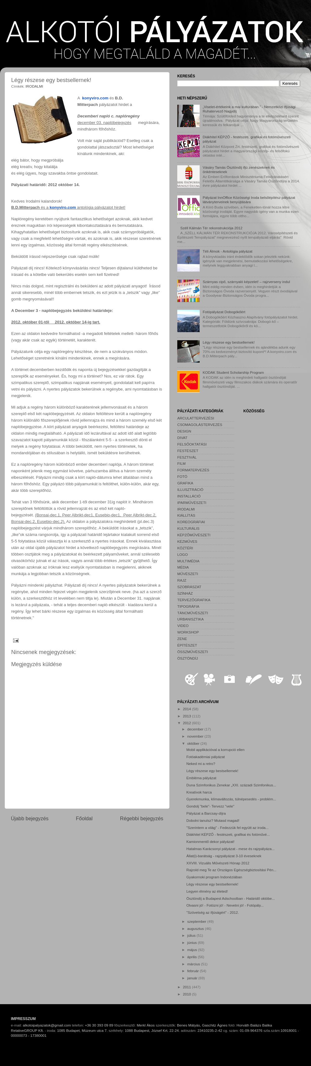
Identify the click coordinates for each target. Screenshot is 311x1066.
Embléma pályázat (201, 778)
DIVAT (182, 438)
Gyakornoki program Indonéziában (214, 877)
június (192, 942)
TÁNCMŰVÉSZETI (192, 613)
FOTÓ (182, 476)
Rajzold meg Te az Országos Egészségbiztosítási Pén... (231, 870)
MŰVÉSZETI (187, 574)
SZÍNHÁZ (185, 593)
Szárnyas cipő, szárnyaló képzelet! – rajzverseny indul (246, 282)
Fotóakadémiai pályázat (205, 757)
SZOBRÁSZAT (189, 587)
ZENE (182, 639)
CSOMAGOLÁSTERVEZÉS (199, 425)
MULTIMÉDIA (188, 561)
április (192, 957)
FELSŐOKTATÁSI (192, 444)
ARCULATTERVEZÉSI (195, 418)
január (192, 978)
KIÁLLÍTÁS (186, 515)
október (193, 743)
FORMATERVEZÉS (193, 470)
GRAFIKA (185, 483)
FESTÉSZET (187, 451)
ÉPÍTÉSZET (187, 645)
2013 (187, 716)
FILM (181, 463)
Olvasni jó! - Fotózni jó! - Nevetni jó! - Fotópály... (225, 905)
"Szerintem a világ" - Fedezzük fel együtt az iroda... (227, 828)
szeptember (197, 921)
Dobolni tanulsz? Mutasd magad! (212, 820)
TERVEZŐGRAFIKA (193, 600)
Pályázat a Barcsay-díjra (206, 813)
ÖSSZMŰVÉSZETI (192, 652)
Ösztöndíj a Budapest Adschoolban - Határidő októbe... (230, 898)
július (192, 935)
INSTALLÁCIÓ (189, 496)
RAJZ (181, 580)
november (195, 736)
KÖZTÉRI (185, 548)
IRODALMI (34, 86)
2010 (187, 994)
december (195, 729)
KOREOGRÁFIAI (191, 522)
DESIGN (184, 431)
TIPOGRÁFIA (188, 606)
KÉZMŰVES (187, 541)
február (193, 971)
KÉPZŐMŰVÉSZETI (194, 535)
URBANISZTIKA (190, 619)
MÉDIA (183, 567)
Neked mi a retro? (200, 764)
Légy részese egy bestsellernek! (229, 342)
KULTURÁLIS (188, 528)
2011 (187, 987)
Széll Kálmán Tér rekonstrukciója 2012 (211, 228)
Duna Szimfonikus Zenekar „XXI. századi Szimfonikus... (231, 785)
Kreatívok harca (199, 792)
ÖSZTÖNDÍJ (187, 658)
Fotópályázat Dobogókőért (224, 312)
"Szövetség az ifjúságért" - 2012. (212, 912)
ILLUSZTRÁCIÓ (190, 489)
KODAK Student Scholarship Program (233, 372)
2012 (187, 723)
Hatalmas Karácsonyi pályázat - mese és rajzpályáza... (230, 849)
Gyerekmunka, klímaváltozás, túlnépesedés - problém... (231, 799)
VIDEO (182, 626)
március (194, 964)
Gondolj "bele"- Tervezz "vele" (210, 806)
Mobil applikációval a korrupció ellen (215, 750)
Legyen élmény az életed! (207, 891)
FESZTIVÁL (187, 457)
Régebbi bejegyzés (141, 818)
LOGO (182, 554)
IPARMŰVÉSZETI (191, 503)
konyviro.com (95, 98)
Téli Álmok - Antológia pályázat (228, 251)
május (192, 950)
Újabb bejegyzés (30, 818)
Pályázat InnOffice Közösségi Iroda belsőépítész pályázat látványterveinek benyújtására (249, 199)
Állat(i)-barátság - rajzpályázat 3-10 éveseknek (223, 856)
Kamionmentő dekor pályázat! (210, 842)
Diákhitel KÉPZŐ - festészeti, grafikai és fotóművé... (228, 834)
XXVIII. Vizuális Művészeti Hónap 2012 (217, 863)
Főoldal (84, 818)
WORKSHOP (188, 632)
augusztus (196, 928)
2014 (187, 709)
